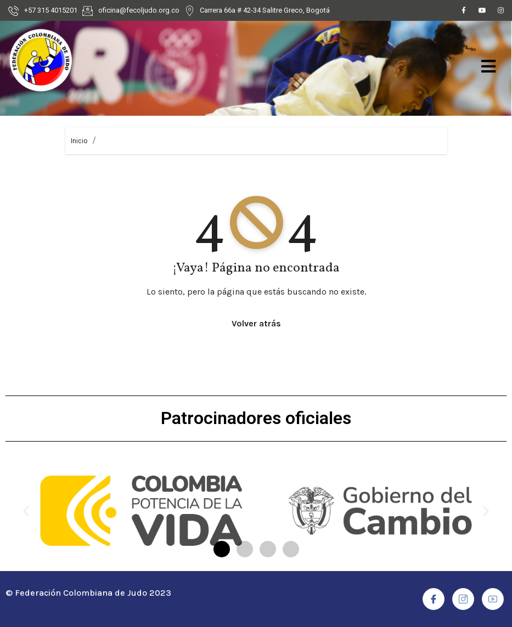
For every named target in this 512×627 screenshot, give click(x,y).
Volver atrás (256, 323)
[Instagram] (501, 12)
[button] (221, 549)
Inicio (79, 141)
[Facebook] (463, 12)
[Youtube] (482, 12)
